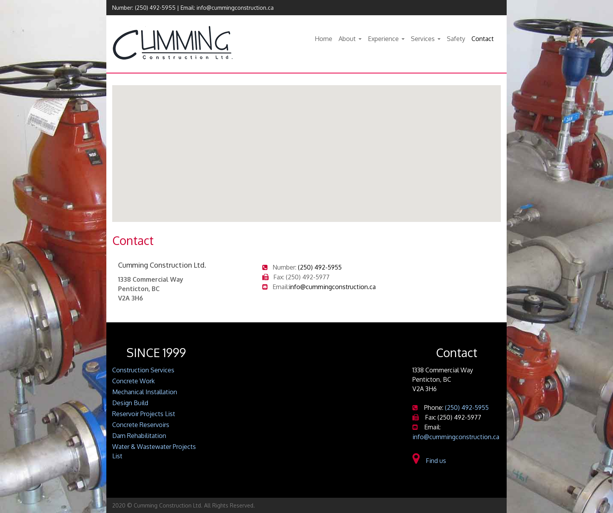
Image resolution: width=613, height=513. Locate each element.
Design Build (130, 403)
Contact (482, 39)
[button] (306, 146)
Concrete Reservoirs (140, 425)
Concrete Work (133, 381)
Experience (383, 39)
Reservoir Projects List (143, 414)
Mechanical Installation (144, 392)
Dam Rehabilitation (139, 436)
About (347, 39)
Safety (456, 39)
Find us (429, 461)
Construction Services (143, 370)
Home (323, 39)
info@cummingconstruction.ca (235, 7)
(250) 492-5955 (155, 7)
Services (423, 39)
